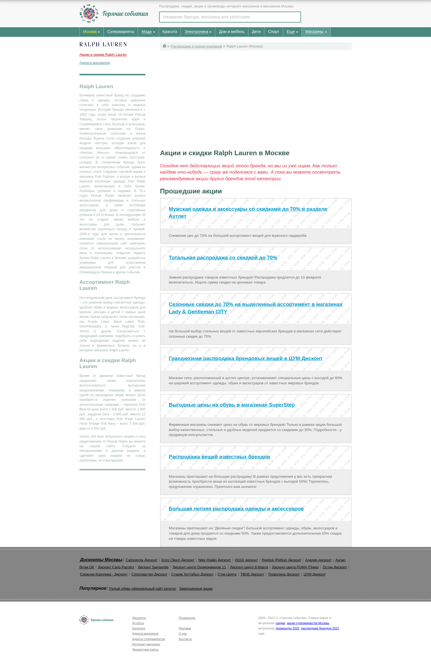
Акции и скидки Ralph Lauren (103, 54)
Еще (291, 31)
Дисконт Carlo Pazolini (116, 567)
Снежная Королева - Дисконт (104, 574)
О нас (183, 633)
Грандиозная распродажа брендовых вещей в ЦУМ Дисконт (246, 358)
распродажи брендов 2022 (320, 628)
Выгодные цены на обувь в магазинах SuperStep (232, 405)
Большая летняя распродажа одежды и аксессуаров (236, 508)
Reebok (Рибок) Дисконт (281, 560)
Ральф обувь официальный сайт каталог (142, 588)
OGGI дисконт (246, 560)
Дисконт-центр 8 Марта (249, 567)
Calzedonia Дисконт (142, 560)
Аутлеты (138, 623)
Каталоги (138, 628)
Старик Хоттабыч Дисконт (192, 574)
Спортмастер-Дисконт (149, 574)
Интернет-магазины (146, 644)
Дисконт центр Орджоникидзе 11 (199, 567)
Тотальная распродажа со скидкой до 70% (223, 257)
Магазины (314, 31)
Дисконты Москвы (101, 559)
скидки (280, 623)
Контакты (185, 639)
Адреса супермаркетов (148, 639)
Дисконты (139, 617)
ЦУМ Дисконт (315, 574)
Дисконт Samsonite (153, 567)
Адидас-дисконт (318, 560)
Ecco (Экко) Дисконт (177, 560)
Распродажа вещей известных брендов (219, 457)
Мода (146, 31)
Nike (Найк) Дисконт (214, 560)
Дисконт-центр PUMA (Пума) (295, 567)
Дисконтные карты (145, 649)
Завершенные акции (195, 588)
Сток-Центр (227, 574)
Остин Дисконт (335, 567)
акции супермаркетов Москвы (308, 623)
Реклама (185, 628)
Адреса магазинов (94, 63)
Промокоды (187, 617)
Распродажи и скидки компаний (196, 46)
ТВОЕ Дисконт (252, 574)
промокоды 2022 (287, 628)
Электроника (196, 31)
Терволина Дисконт (284, 574)
